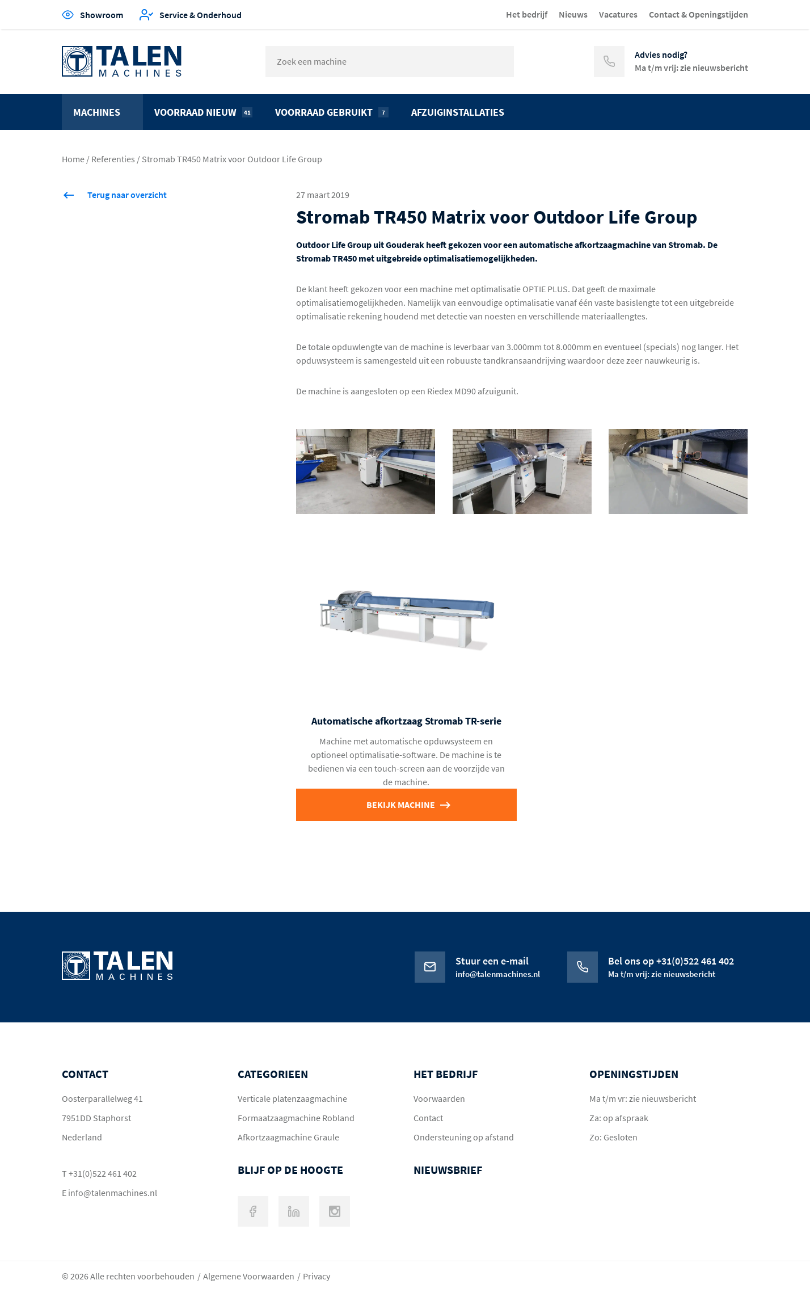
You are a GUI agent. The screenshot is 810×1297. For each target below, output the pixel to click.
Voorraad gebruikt (332, 112)
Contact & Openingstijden (698, 14)
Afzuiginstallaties (457, 112)
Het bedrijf (526, 14)
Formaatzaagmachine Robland (296, 1117)
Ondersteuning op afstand (464, 1137)
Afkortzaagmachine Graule (288, 1137)
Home (73, 159)
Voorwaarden (439, 1098)
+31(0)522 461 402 (103, 1173)
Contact (428, 1117)
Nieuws (573, 14)
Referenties (113, 159)
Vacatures (618, 14)
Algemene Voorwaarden (248, 1276)
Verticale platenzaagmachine (292, 1098)
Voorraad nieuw (203, 112)
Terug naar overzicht (127, 194)
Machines (96, 112)
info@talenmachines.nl (112, 1192)
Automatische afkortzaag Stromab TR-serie (406, 720)
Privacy (316, 1276)
